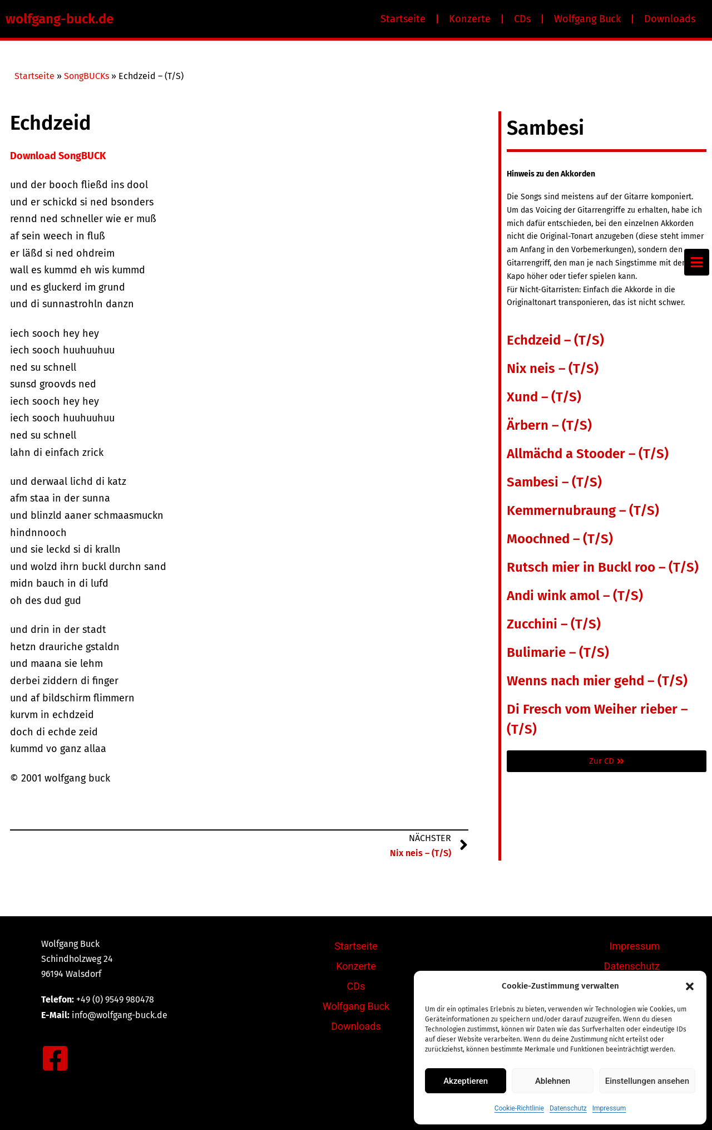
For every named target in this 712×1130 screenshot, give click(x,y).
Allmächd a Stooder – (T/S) (588, 453)
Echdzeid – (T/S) (555, 340)
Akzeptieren (465, 1081)
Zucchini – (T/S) (554, 624)
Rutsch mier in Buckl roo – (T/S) (603, 567)
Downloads (669, 19)
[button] (689, 986)
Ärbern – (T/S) (549, 425)
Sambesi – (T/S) (554, 482)
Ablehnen (552, 1081)
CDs (522, 19)
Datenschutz (568, 1108)
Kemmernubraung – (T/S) (583, 510)
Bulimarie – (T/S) (558, 652)
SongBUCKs (86, 76)
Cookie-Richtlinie (519, 1108)
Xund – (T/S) (544, 397)
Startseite (403, 19)
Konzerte (470, 19)
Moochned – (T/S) (560, 539)
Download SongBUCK (58, 156)
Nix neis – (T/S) (553, 368)
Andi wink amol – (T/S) (575, 595)
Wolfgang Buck (587, 19)
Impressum (609, 1108)
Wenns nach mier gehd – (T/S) (597, 681)
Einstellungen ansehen (647, 1081)
